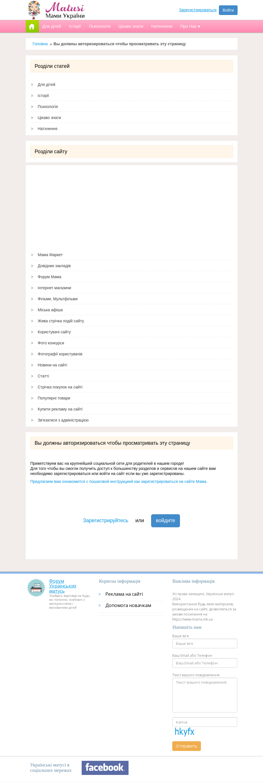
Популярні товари (54, 398)
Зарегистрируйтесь (105, 520)
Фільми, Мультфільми (58, 299)
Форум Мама (49, 277)
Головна (40, 44)
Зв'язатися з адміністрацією (63, 420)
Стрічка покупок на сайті (60, 387)
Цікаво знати (49, 117)
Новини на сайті (52, 365)
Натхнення (48, 128)
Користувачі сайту (54, 332)
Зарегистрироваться (197, 10)
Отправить (186, 746)
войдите (165, 520)
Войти (228, 10)
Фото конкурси (51, 343)
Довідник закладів (54, 265)
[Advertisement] (132, 204)
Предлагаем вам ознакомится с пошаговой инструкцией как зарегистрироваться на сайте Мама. (119, 481)
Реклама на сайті (124, 594)
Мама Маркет (50, 254)
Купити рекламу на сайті (60, 409)
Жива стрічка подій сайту (61, 321)
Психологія (48, 106)
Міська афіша (50, 310)
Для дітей (46, 84)
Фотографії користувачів (60, 354)
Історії (43, 95)
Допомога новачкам (128, 605)
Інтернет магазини (54, 288)
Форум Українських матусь (62, 586)
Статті (43, 376)
